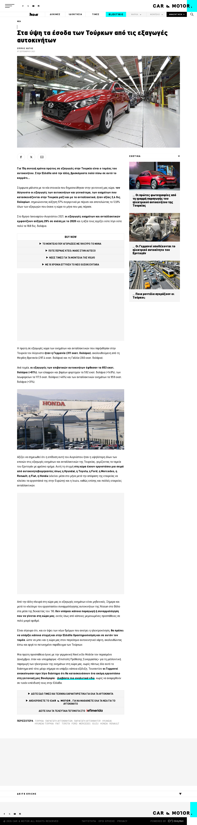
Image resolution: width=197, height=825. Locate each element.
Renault (114, 723)
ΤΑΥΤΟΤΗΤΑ (89, 821)
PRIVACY (122, 821)
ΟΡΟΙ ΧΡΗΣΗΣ (106, 821)
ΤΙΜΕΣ (96, 14)
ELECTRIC (116, 14)
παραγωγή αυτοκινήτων (58, 721)
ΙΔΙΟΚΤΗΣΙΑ (75, 14)
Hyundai (107, 721)
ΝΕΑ (19, 21)
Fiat (57, 723)
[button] (9, 6)
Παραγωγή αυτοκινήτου (87, 721)
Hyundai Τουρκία (44, 723)
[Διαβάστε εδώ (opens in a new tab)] (76, 678)
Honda (104, 723)
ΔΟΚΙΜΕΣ (55, 14)
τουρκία (39, 721)
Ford (74, 723)
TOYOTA (66, 723)
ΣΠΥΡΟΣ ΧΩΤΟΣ (25, 48)
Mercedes (85, 723)
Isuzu (95, 723)
